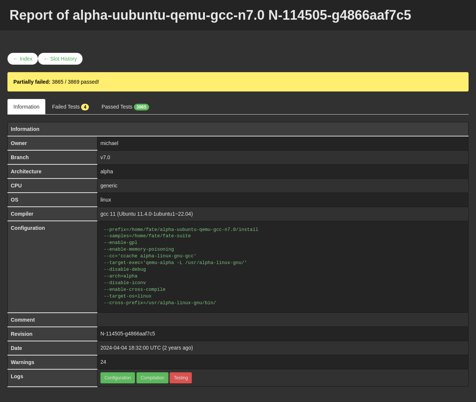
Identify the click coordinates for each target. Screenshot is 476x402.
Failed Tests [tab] (70, 107)
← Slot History (60, 59)
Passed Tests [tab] (125, 107)
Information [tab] (26, 107)
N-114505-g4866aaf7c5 (127, 334)
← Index (22, 59)
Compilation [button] (152, 377)
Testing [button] (181, 377)
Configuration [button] (117, 377)
